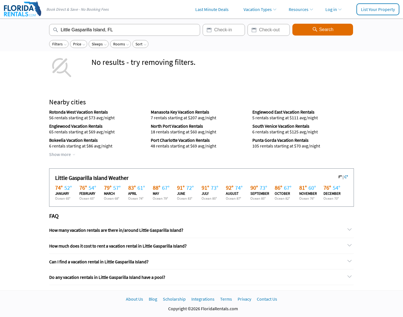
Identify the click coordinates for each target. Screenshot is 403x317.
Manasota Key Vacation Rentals (180, 112)
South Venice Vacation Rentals (280, 126)
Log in (331, 9)
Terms (226, 299)
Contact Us (267, 299)
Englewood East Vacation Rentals (283, 112)
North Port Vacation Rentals (177, 126)
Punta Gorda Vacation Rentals (280, 140)
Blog (153, 299)
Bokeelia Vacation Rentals (73, 140)
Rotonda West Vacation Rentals (78, 112)
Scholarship (174, 299)
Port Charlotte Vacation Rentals (180, 140)
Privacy (244, 299)
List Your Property (378, 9)
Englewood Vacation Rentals (75, 126)
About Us (134, 299)
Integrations (202, 299)
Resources (298, 9)
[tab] (201, 230)
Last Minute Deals (212, 9)
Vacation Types (258, 9)
